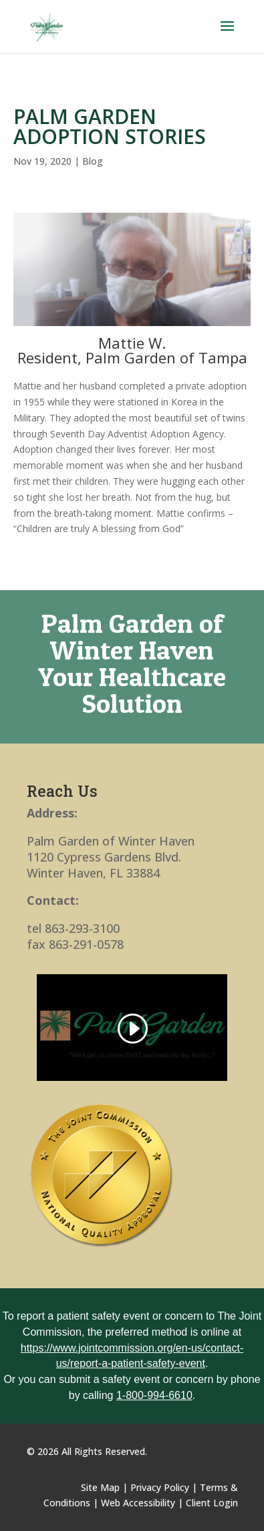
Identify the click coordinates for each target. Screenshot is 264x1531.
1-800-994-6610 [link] (154, 1395)
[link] (47, 25)
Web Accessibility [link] (138, 1502)
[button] (227, 34)
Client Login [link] (212, 1502)
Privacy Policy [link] (159, 1487)
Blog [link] (92, 161)
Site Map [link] (100, 1487)
